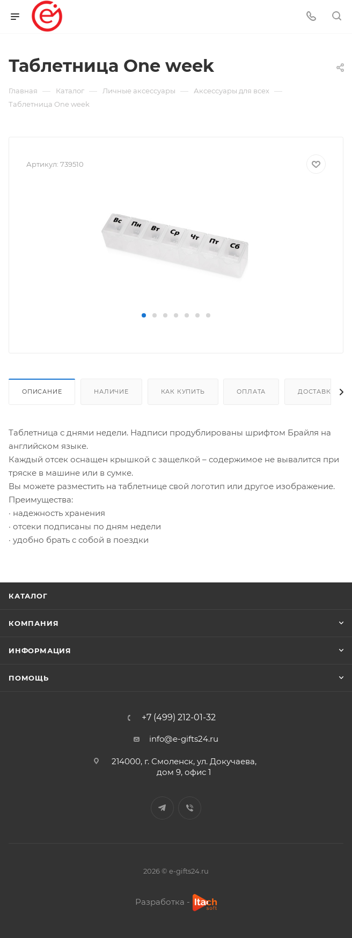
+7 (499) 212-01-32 (179, 717)
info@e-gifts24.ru (183, 739)
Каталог (28, 596)
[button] (143, 315)
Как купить (183, 391)
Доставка (316, 391)
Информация (40, 650)
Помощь (29, 678)
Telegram (162, 807)
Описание (42, 391)
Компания (33, 623)
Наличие (111, 391)
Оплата (251, 391)
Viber (189, 807)
